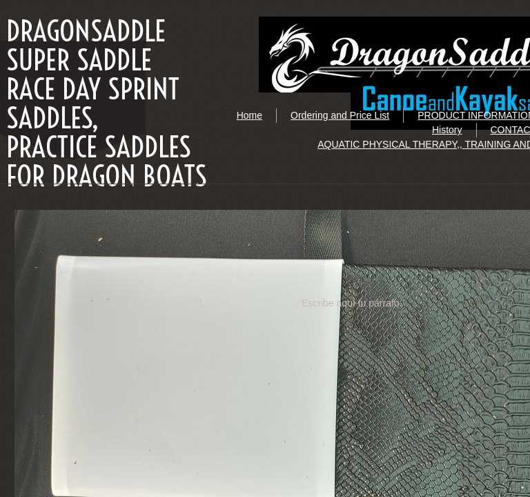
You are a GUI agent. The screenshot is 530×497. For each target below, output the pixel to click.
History (447, 129)
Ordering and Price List (340, 115)
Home (249, 115)
